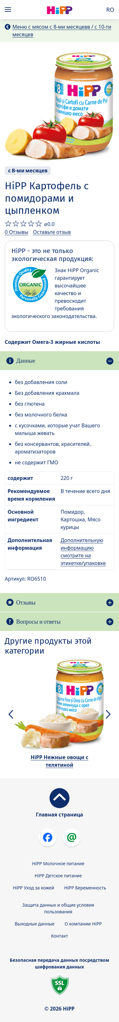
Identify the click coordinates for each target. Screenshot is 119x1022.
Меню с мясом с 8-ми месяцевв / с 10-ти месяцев (61, 30)
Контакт (59, 936)
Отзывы (26, 602)
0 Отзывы (16, 232)
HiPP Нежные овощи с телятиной (60, 761)
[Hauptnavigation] (9, 9)
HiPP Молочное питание (58, 863)
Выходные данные (35, 924)
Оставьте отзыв (52, 232)
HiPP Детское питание (58, 876)
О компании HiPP (83, 924)
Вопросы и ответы (38, 621)
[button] (10, 714)
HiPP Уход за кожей (33, 888)
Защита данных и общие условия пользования (58, 908)
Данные (25, 360)
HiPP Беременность (85, 888)
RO (110, 9)
